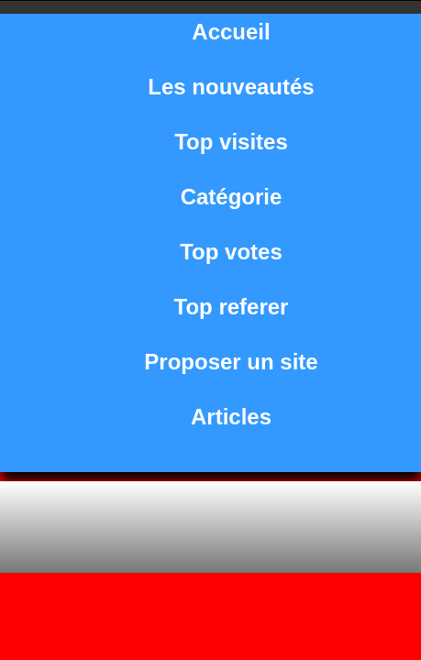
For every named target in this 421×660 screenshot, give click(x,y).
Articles (231, 416)
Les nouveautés (231, 86)
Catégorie (232, 196)
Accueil (231, 31)
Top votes (231, 251)
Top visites (231, 141)
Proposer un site (230, 361)
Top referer (231, 306)
